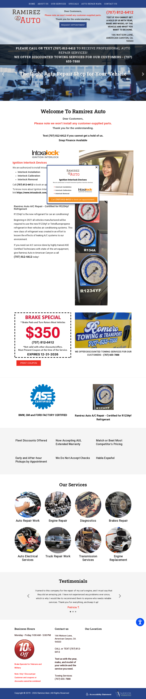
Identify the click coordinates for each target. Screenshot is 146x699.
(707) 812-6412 (119, 12)
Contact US (110, 4)
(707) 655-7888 (111, 354)
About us (43, 4)
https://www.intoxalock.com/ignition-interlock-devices (46, 192)
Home (32, 4)
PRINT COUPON (28, 363)
